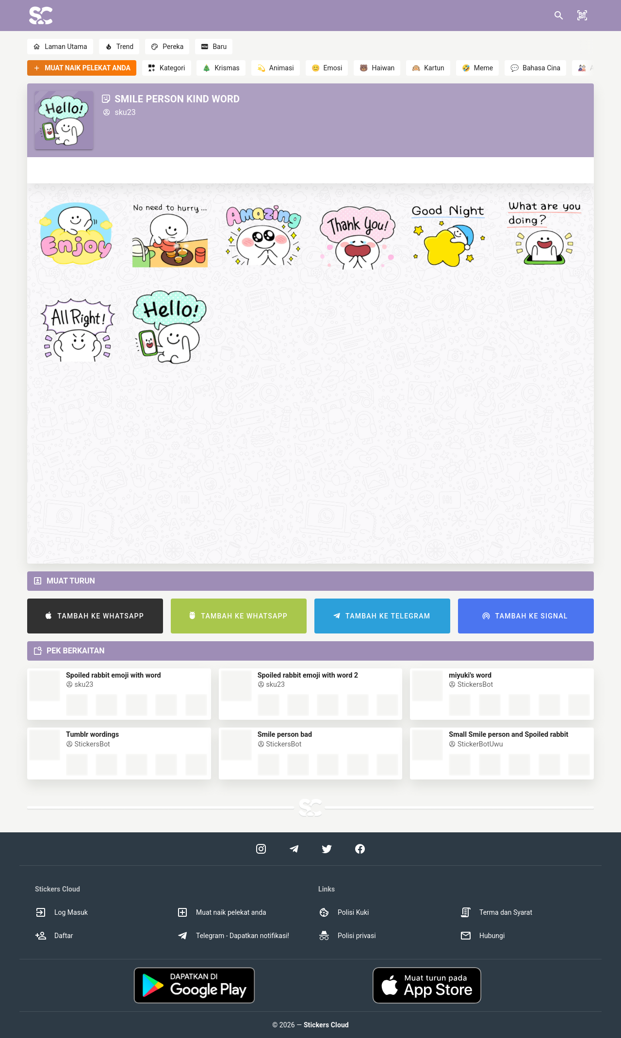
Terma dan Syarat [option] (496, 912)
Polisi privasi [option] (347, 935)
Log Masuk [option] (61, 912)
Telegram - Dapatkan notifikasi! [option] (233, 935)
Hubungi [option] (482, 935)
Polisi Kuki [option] (343, 912)
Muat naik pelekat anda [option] (221, 912)
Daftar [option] (54, 935)
